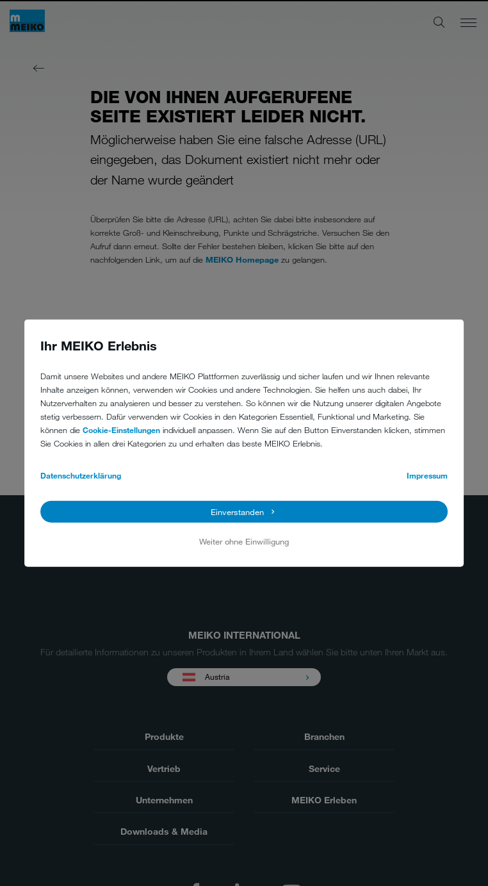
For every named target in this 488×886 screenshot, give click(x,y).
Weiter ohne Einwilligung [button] (244, 541)
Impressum (427, 475)
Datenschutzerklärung (80, 475)
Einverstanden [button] (237, 511)
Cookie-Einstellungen (121, 430)
